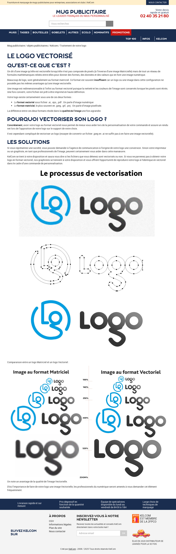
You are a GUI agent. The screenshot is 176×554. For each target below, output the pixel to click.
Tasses (24, 32)
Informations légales (60, 524)
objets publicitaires (37, 45)
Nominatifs (101, 32)
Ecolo (86, 32)
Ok (123, 533)
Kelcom (54, 45)
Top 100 (132, 39)
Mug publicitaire (81, 11)
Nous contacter (158, 2)
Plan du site (55, 527)
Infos (147, 39)
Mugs (12, 32)
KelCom (163, 39)
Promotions (121, 32)
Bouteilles (40, 32)
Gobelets (58, 32)
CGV (51, 521)
